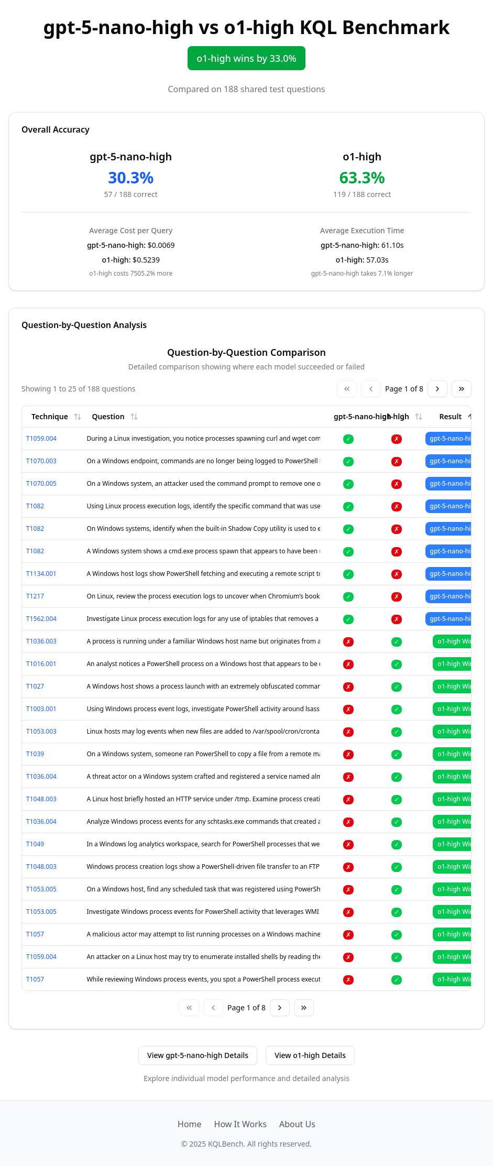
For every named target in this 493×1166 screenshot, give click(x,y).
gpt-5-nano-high (369, 416)
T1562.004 (41, 618)
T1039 (35, 753)
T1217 (35, 596)
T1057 (35, 934)
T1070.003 (41, 460)
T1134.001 (41, 573)
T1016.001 (41, 663)
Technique (56, 416)
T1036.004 (41, 776)
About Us (297, 1124)
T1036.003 (41, 641)
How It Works (240, 1124)
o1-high (402, 416)
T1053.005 (41, 889)
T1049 (35, 844)
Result (457, 416)
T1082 (35, 506)
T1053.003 (41, 731)
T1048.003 (41, 798)
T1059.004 (41, 438)
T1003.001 (41, 708)
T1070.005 (41, 483)
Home (190, 1124)
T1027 (35, 686)
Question (115, 416)
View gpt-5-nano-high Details (197, 1055)
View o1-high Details (310, 1055)
